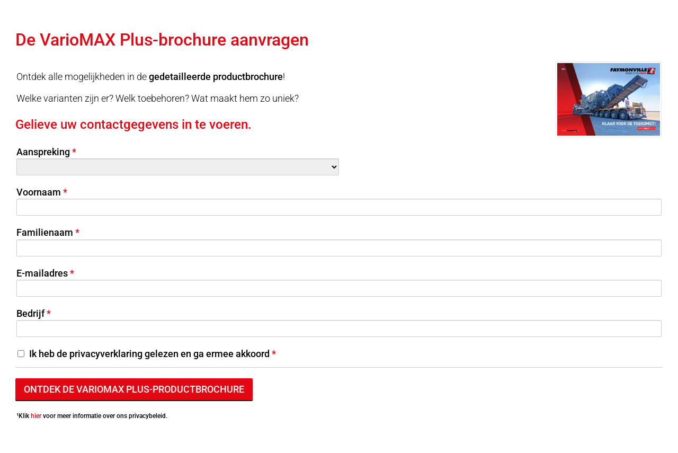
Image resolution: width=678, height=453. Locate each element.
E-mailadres (42, 273)
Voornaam (38, 192)
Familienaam (44, 232)
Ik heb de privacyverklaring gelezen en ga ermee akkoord (149, 353)
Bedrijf (30, 313)
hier (36, 416)
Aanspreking (43, 151)
